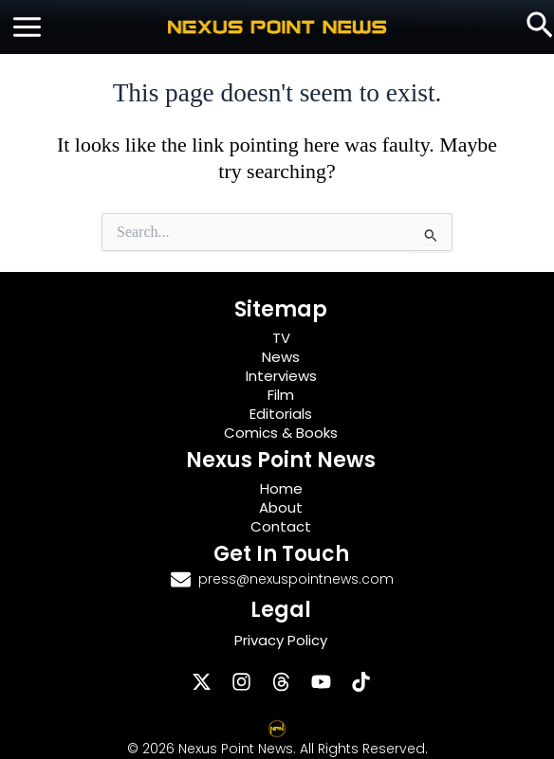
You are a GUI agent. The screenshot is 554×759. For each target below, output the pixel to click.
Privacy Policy (280, 640)
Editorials (280, 414)
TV (281, 338)
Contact (280, 526)
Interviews (281, 376)
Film (281, 395)
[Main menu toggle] (27, 27)
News (281, 357)
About (281, 507)
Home (281, 488)
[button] (540, 26)
